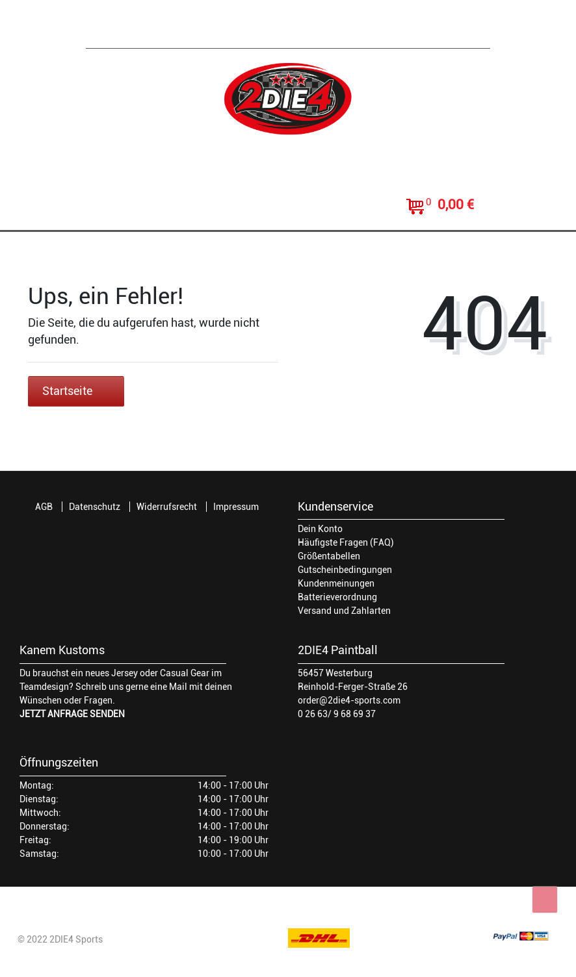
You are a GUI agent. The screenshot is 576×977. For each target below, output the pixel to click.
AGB (44, 506)
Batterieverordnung (337, 597)
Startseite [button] (76, 391)
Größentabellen (329, 556)
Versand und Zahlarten (344, 610)
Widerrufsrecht (167, 506)
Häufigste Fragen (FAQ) (346, 542)
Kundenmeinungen (336, 583)
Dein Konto (320, 529)
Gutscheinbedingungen (345, 570)
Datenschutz (94, 506)
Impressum (236, 506)
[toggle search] (288, 207)
